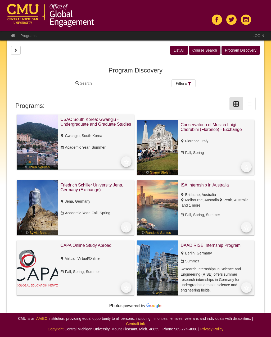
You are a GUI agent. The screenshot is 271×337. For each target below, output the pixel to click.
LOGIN (258, 36)
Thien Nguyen (39, 167)
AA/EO (42, 318)
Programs (28, 36)
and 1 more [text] (190, 205)
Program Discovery (240, 50)
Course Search (204, 50)
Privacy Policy (211, 329)
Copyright (56, 329)
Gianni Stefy (159, 172)
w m (159, 293)
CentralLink (135, 324)
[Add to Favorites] (126, 161)
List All (179, 50)
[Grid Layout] (236, 103)
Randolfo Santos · (159, 233)
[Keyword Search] (124, 83)
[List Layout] (249, 103)
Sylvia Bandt (38, 233)
